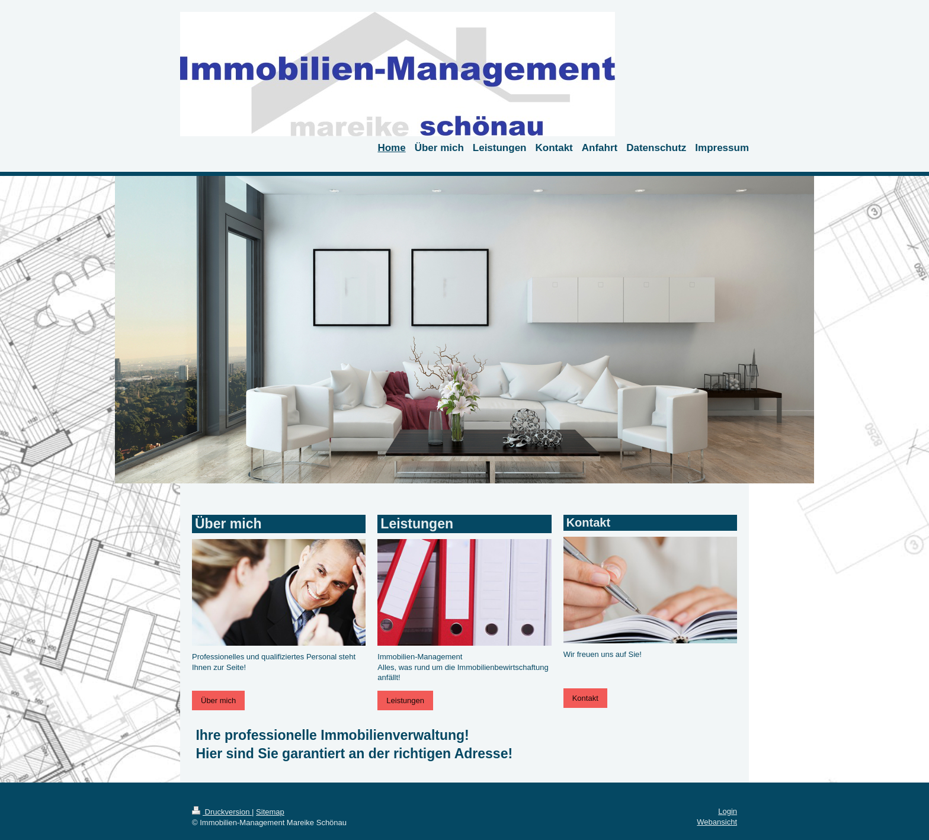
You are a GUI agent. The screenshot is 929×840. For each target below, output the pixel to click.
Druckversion (222, 811)
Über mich (218, 700)
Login (727, 811)
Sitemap (270, 811)
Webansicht (717, 821)
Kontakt (585, 698)
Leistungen (405, 700)
